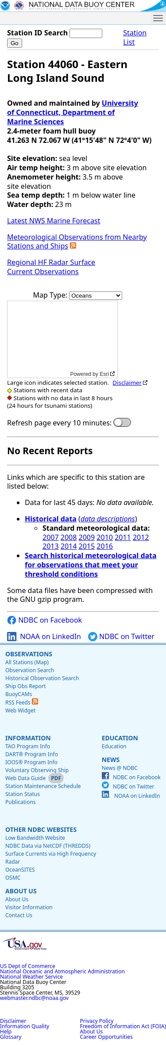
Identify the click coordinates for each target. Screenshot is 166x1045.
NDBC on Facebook (44, 620)
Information (28, 738)
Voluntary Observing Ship (37, 770)
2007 (50, 537)
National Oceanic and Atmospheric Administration (62, 971)
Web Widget (20, 710)
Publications (20, 802)
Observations (28, 654)
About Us (21, 891)
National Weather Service (31, 976)
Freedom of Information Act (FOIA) (123, 1026)
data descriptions (108, 519)
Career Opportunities (106, 1037)
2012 (141, 537)
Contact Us (18, 915)
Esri (104, 374)
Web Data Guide (25, 778)
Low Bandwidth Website (35, 838)
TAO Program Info (27, 746)
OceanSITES (20, 869)
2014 (69, 546)
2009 (87, 537)
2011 (123, 537)
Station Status (22, 794)
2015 (87, 546)
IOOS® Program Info (31, 762)
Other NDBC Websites (41, 829)
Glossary (10, 1037)
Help (6, 1031)
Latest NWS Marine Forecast (53, 221)
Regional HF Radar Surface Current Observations (51, 266)
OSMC (12, 877)
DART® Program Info (31, 754)
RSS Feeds (21, 702)
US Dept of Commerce (27, 966)
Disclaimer (127, 383)
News (111, 759)
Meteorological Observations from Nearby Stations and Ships (77, 241)
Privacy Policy (97, 1021)
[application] (62, 339)
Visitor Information (29, 907)
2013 (50, 546)
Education (120, 738)
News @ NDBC (120, 768)
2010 (105, 537)
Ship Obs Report (25, 686)
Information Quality (24, 1026)
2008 (69, 537)
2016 (105, 546)
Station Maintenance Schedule (43, 786)
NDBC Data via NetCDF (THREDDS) (47, 846)
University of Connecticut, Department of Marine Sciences (72, 112)
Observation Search (29, 670)
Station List (135, 37)
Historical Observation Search (42, 678)
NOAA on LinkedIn (44, 636)
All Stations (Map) (27, 662)
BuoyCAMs (18, 694)
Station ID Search (37, 33)
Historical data (51, 519)
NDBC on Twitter (121, 636)
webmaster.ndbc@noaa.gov (34, 998)
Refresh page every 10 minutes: (59, 423)
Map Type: (51, 295)
